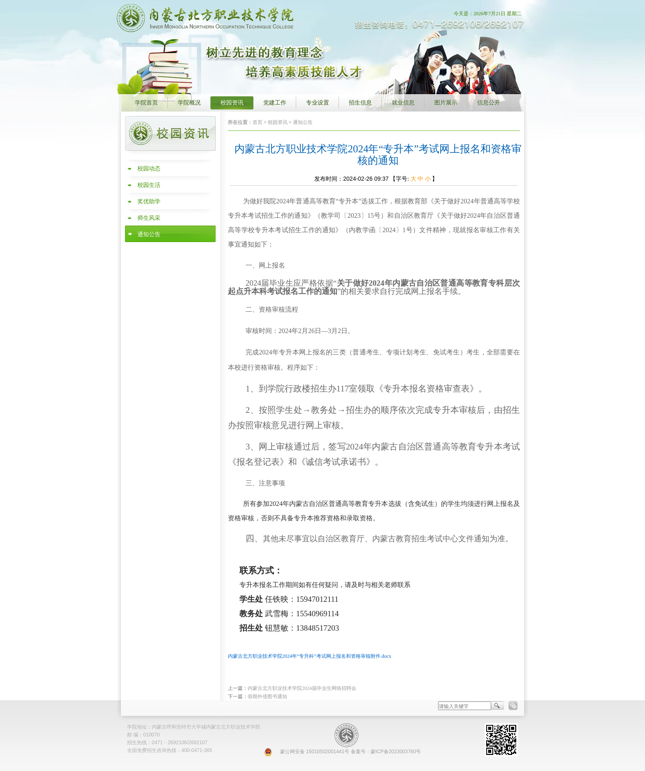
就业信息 (403, 103)
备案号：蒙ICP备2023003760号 (386, 752)
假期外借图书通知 (267, 696)
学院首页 (146, 103)
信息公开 (488, 103)
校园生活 (148, 185)
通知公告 (148, 234)
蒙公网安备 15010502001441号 (315, 752)
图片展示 (445, 103)
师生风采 (148, 218)
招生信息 (360, 103)
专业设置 (317, 103)
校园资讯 (232, 103)
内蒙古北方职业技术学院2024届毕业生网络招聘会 (302, 688)
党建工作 (274, 103)
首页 (257, 122)
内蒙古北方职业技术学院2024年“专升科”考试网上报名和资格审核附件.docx (309, 656)
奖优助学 (148, 201)
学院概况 (189, 103)
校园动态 (148, 168)
